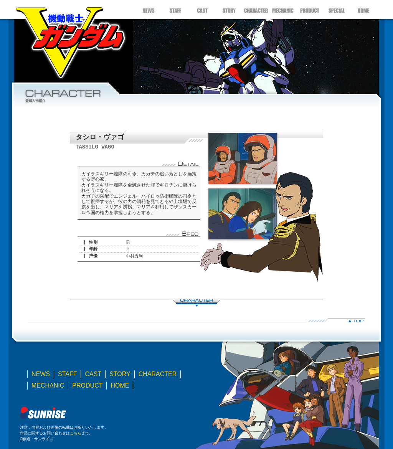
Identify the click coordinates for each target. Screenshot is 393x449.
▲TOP (196, 320)
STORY (229, 9)
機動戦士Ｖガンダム (69, 40)
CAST (202, 9)
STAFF (175, 9)
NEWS (148, 9)
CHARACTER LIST (196, 302)
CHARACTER (256, 9)
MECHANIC (282, 9)
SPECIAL (336, 9)
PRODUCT (309, 9)
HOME (363, 9)
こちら (75, 433)
